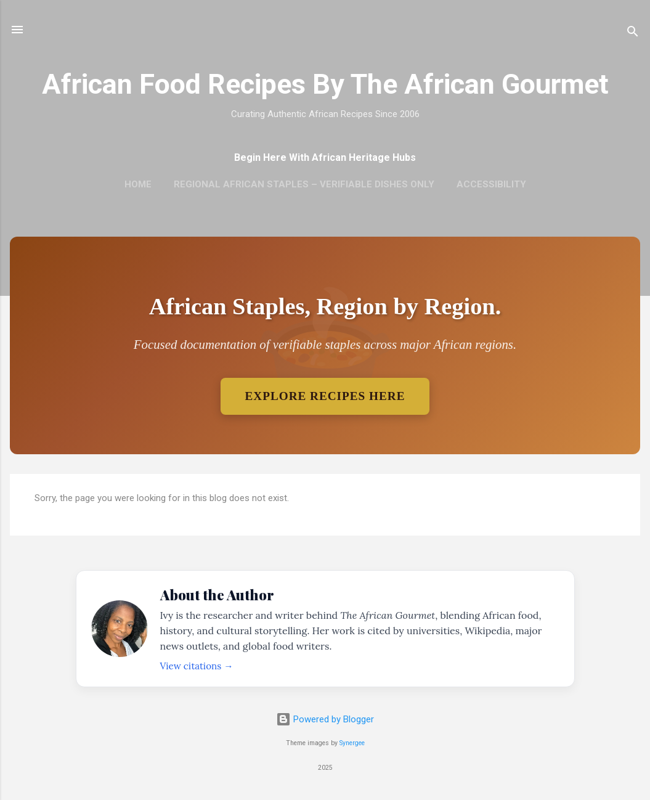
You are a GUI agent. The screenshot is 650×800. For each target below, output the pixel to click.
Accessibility (491, 184)
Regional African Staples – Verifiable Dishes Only (304, 184)
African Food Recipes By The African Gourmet (325, 84)
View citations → (197, 666)
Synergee (352, 743)
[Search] (632, 33)
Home (138, 184)
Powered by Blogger (325, 719)
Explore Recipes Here (325, 396)
